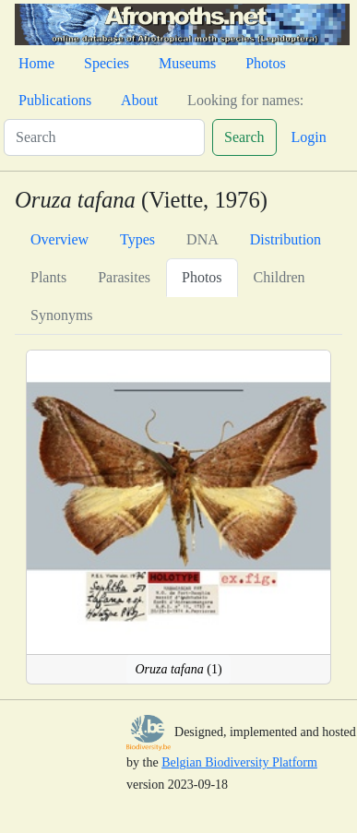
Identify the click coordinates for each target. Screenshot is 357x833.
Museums (187, 63)
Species (106, 63)
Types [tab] (137, 239)
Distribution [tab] (285, 239)
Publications (54, 100)
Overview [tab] (59, 239)
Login (309, 137)
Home (36, 63)
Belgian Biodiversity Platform (239, 762)
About (139, 100)
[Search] (104, 137)
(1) (178, 669)
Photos (265, 63)
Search (244, 137)
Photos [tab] (202, 277)
